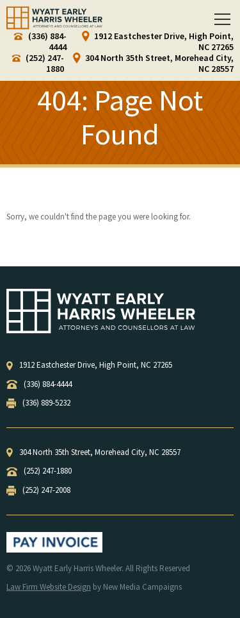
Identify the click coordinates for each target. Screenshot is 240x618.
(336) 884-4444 (40, 42)
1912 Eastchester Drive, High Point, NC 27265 (158, 42)
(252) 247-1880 (38, 63)
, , (89, 364)
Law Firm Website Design (48, 586)
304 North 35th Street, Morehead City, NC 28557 (153, 63)
